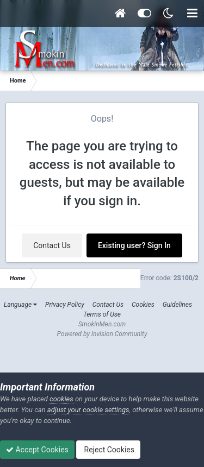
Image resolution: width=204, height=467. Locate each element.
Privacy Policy (64, 304)
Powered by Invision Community (102, 334)
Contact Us (52, 245)
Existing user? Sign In (134, 245)
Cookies (143, 304)
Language (20, 304)
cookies (61, 399)
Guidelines (177, 304)
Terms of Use (102, 314)
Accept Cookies (37, 449)
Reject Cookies (108, 449)
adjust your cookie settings (88, 410)
